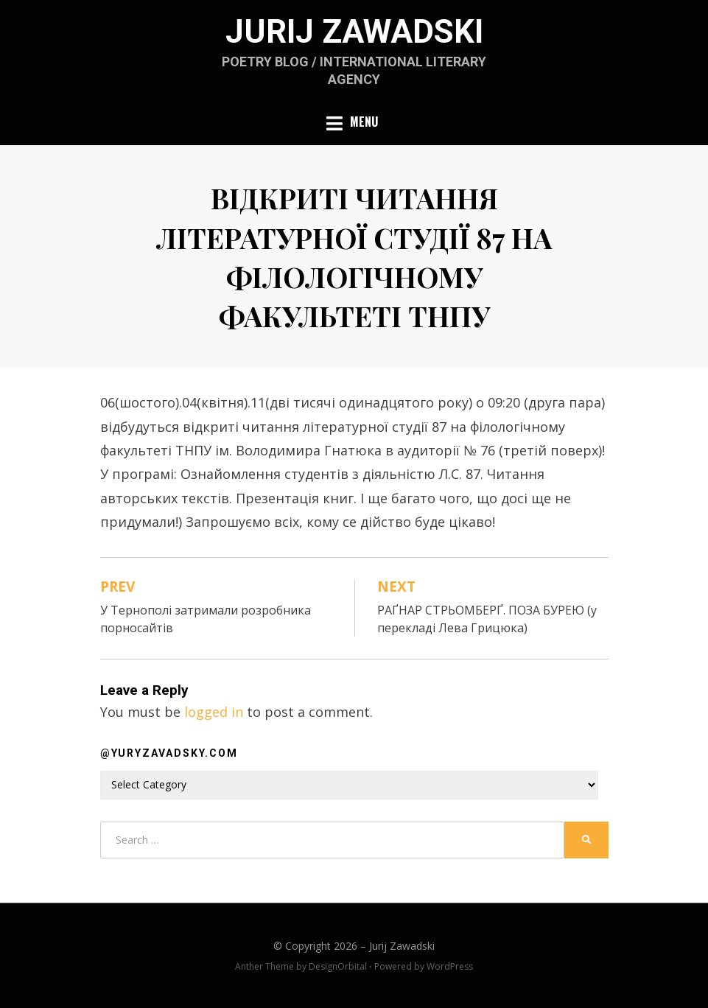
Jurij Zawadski (354, 32)
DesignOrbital (338, 966)
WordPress (450, 966)
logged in (213, 712)
